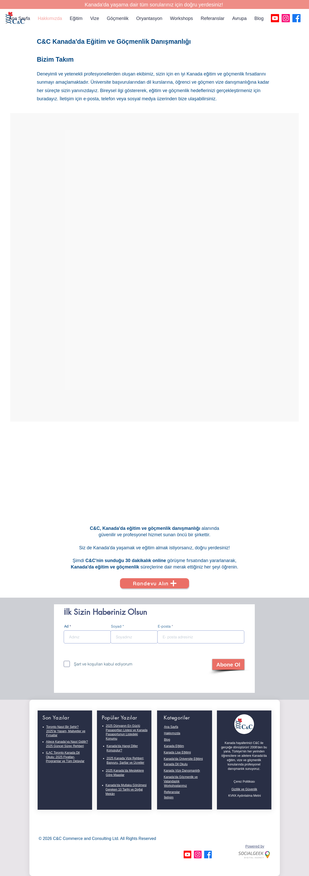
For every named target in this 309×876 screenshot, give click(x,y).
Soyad (116, 626)
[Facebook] (296, 18)
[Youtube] (275, 18)
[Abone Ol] (228, 664)
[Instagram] (286, 18)
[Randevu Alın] (154, 583)
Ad (66, 626)
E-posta (164, 626)
